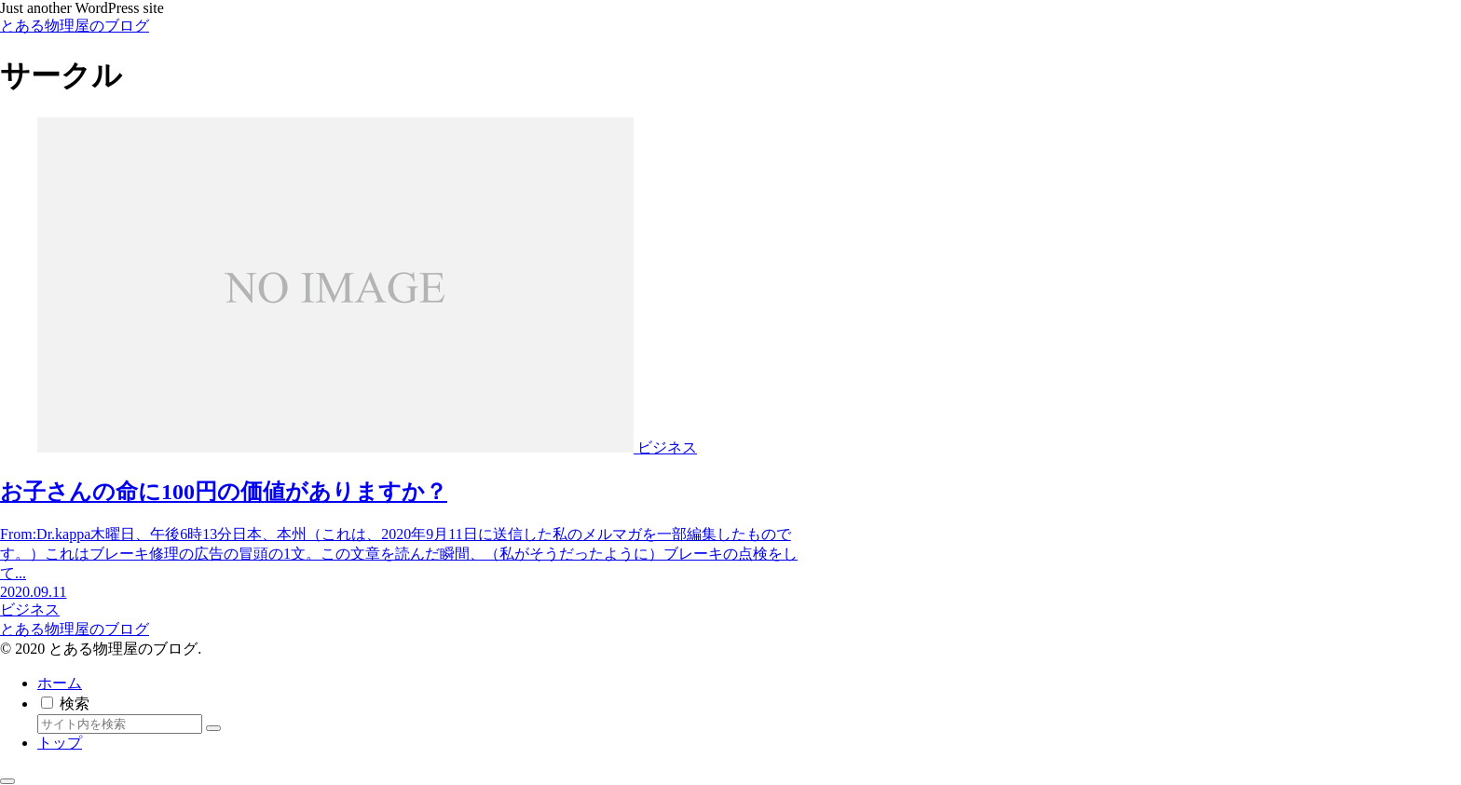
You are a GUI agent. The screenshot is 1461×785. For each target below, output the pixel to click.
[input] (119, 724)
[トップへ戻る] (7, 781)
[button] (213, 728)
